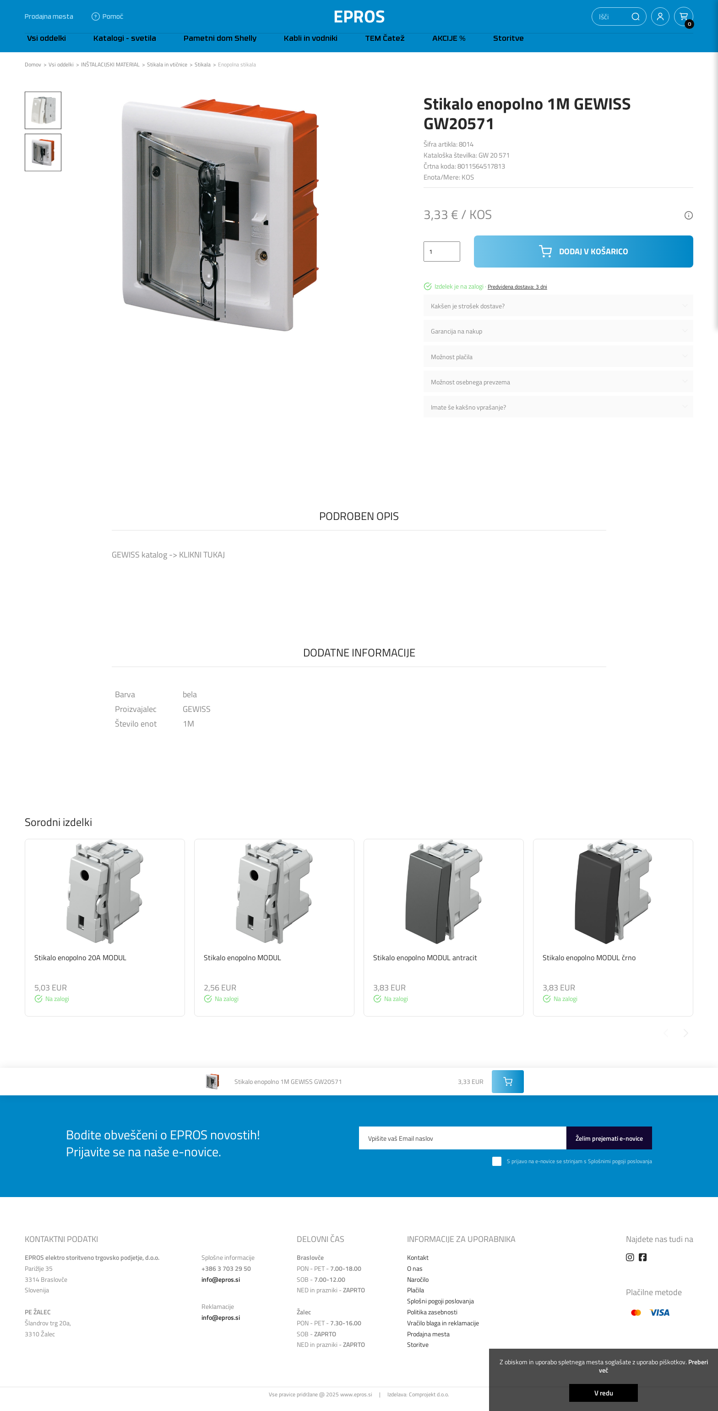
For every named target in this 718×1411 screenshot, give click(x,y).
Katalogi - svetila (108, 47)
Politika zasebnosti (432, 1321)
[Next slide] (686, 1042)
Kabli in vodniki (267, 47)
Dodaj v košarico (583, 260)
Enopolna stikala (237, 74)
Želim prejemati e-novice (609, 1147)
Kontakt (418, 1266)
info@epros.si (220, 1288)
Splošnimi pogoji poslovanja (620, 1170)
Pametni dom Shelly (190, 47)
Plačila (415, 1299)
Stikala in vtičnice (167, 74)
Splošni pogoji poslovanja (440, 1310)
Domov (33, 74)
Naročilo (418, 1288)
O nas (415, 1277)
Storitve (423, 47)
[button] (635, 16)
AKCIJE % (378, 47)
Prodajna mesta (49, 16)
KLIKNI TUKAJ (201, 564)
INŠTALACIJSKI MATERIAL (110, 74)
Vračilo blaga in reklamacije (443, 1332)
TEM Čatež (328, 47)
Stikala (203, 74)
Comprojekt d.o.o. (429, 1403)
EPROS (359, 16)
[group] (105, 937)
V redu (603, 1393)
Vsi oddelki (44, 47)
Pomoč (107, 16)
